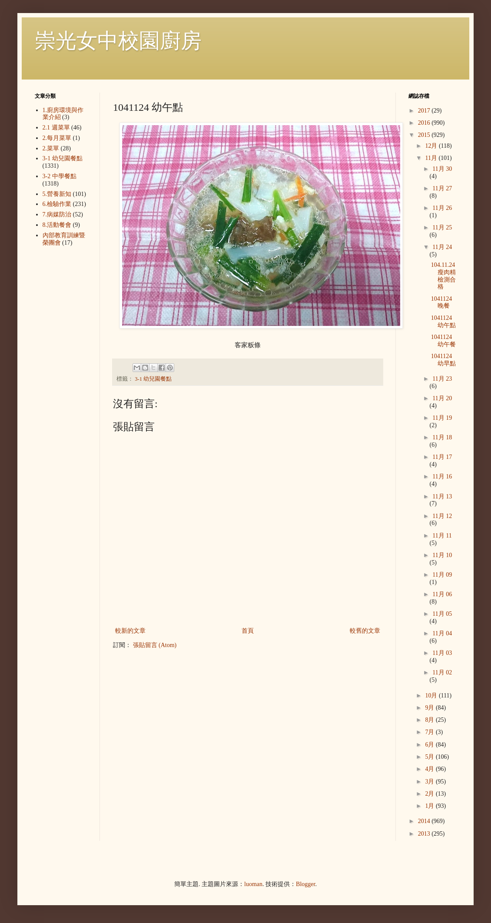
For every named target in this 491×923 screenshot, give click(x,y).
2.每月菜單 (57, 138)
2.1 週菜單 (56, 127)
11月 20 (442, 398)
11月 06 (442, 594)
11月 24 (442, 247)
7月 (430, 732)
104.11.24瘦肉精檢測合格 (443, 276)
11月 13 (442, 496)
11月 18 (442, 437)
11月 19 (442, 418)
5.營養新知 (57, 194)
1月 (430, 806)
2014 (425, 821)
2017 (425, 110)
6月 (430, 744)
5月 (430, 757)
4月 (430, 769)
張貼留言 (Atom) (155, 645)
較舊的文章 (365, 631)
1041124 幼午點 (443, 322)
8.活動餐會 (57, 225)
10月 (432, 695)
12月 (432, 146)
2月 (430, 793)
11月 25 (442, 227)
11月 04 (442, 633)
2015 (425, 135)
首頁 (248, 631)
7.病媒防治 (57, 214)
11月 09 (442, 574)
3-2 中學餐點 (59, 176)
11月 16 (442, 476)
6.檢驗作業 (57, 204)
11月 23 (442, 378)
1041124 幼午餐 (443, 341)
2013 (425, 833)
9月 (430, 707)
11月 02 (442, 672)
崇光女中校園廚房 (118, 40)
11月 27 (442, 188)
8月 (430, 720)
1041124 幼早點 (443, 360)
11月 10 (442, 555)
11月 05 (442, 614)
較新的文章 (130, 631)
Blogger (305, 884)
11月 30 (442, 169)
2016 (425, 123)
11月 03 (442, 653)
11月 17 (442, 457)
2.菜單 (51, 148)
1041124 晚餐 (441, 302)
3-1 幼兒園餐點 (153, 379)
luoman (253, 884)
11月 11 (441, 535)
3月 (430, 781)
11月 (431, 158)
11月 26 (442, 208)
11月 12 (442, 516)
